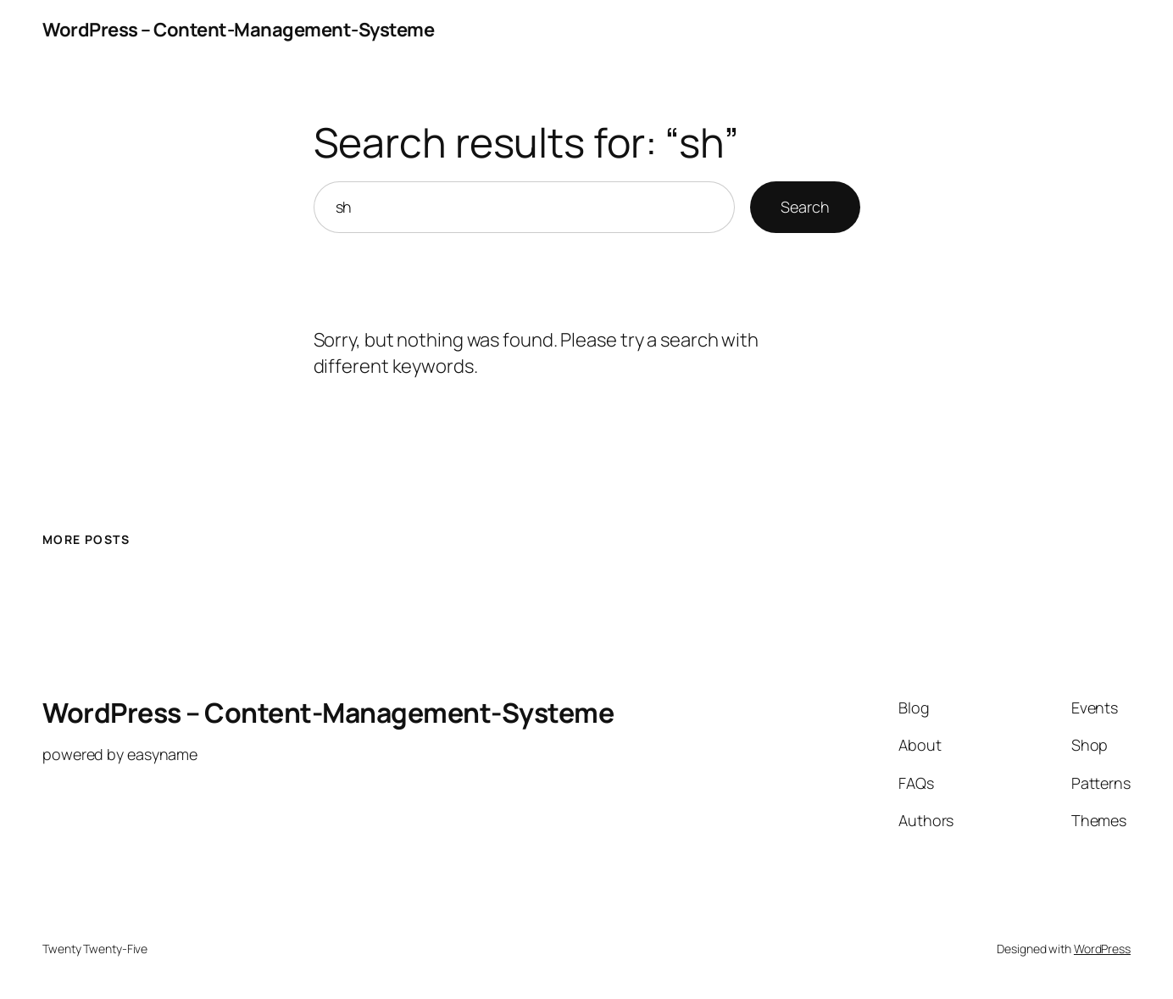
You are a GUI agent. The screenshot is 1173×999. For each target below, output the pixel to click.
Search (805, 207)
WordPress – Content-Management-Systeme (238, 29)
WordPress (1102, 949)
